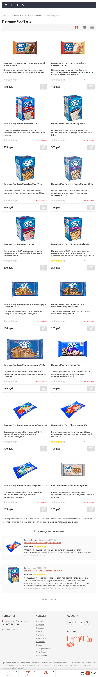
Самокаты (40, 642)
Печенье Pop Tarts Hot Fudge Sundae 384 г (72, 184)
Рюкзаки (40, 628)
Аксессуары (41, 638)
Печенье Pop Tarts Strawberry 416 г (20, 123)
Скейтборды (41, 652)
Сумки (39, 631)
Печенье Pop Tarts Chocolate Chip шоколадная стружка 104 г (67, 305)
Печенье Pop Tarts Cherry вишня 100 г (70, 425)
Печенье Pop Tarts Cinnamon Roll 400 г (70, 244)
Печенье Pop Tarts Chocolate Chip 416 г (22, 184)
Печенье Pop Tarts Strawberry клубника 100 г (25, 426)
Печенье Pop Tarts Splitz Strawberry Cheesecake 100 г (68, 64)
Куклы (39, 645)
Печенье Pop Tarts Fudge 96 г (65, 365)
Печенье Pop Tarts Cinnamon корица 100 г (24, 365)
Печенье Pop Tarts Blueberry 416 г (68, 123)
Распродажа (41, 655)
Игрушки (40, 635)
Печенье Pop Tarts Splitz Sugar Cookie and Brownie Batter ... (24, 64)
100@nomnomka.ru (13, 629)
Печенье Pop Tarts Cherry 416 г (18, 244)
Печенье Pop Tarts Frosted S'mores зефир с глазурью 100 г (24, 305)
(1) (58, 261)
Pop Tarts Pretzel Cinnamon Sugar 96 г (69, 485)
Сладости (40, 621)
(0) (10, 80)
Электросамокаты (44, 648)
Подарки (40, 625)
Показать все (49, 599)
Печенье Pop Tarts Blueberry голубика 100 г (25, 485)
